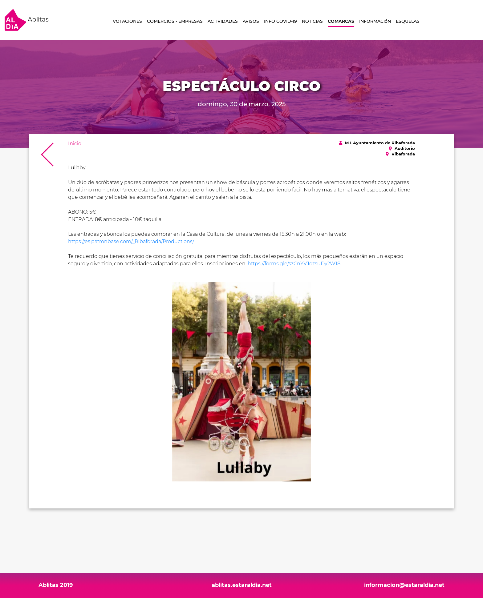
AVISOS (251, 21)
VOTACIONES (127, 21)
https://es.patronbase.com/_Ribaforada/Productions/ (131, 241)
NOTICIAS (312, 21)
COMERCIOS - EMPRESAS (175, 21)
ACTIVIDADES (223, 21)
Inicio (74, 143)
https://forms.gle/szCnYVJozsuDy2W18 (294, 264)
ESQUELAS (408, 21)
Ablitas (27, 20)
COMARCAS (341, 21)
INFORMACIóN (375, 21)
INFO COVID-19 (280, 21)
